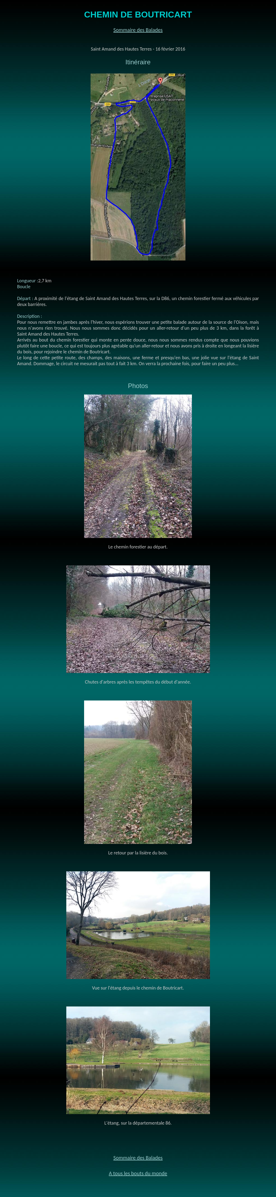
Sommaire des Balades (138, 30)
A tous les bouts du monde (138, 1173)
